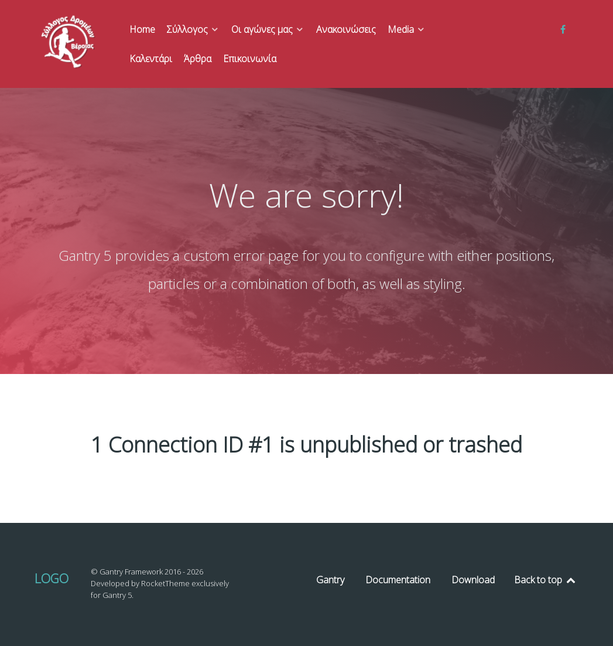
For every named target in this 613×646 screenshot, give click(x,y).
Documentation (397, 579)
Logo (52, 578)
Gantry (330, 579)
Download (473, 579)
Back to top (545, 579)
